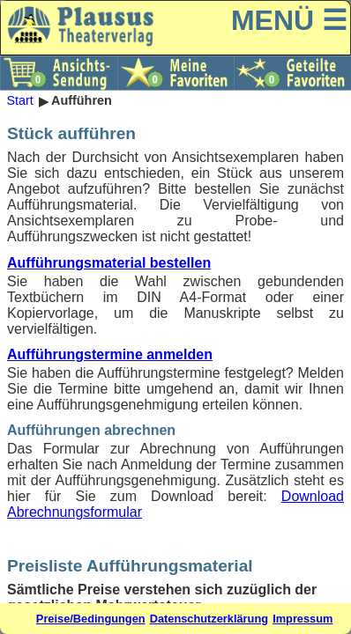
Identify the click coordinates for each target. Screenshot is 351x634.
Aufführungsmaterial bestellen (109, 262)
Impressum (302, 618)
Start (19, 101)
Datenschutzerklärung (209, 618)
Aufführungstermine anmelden (110, 354)
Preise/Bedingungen (91, 618)
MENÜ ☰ (289, 20)
